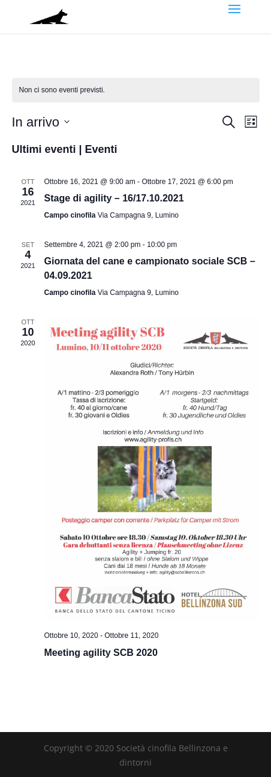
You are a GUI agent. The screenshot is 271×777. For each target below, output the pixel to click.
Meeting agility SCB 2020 (101, 653)
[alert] (136, 90)
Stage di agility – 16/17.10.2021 (114, 198)
